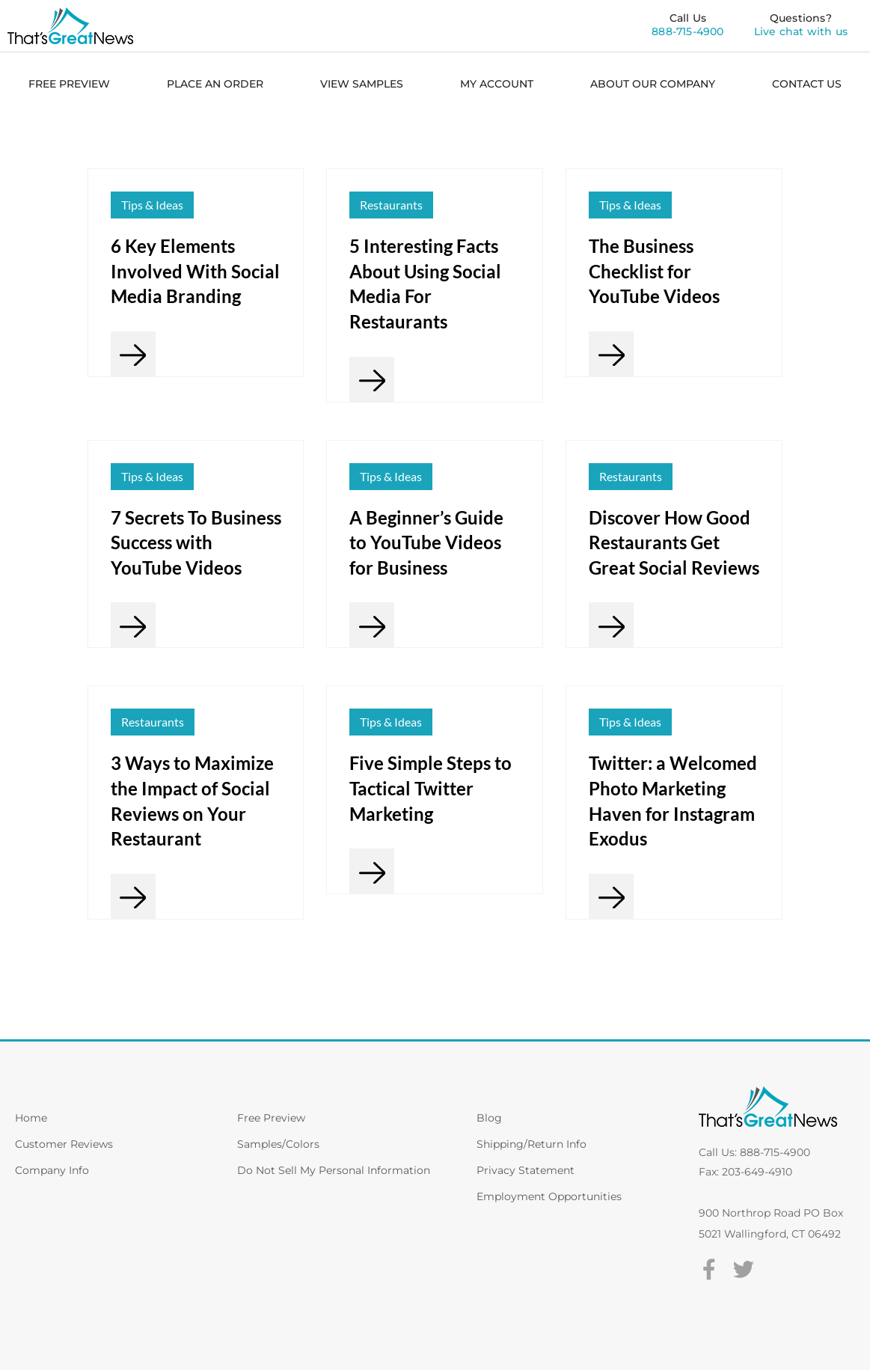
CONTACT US (807, 84)
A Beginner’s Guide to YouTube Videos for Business (426, 542)
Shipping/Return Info (531, 1144)
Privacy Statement (526, 1170)
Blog (489, 1118)
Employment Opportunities (549, 1196)
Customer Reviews (64, 1144)
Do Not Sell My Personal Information (333, 1170)
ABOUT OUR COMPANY (652, 84)
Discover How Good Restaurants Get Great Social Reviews (674, 542)
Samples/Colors (278, 1144)
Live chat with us (801, 31)
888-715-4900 (687, 31)
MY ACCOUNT (496, 84)
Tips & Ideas (152, 205)
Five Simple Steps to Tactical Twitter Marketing (430, 788)
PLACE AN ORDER (215, 84)
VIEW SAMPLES (361, 84)
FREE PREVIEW (69, 84)
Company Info (52, 1170)
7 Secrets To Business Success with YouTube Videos (196, 542)
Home (31, 1118)
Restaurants (391, 205)
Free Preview (271, 1118)
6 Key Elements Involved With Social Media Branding (195, 271)
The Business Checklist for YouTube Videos (654, 271)
